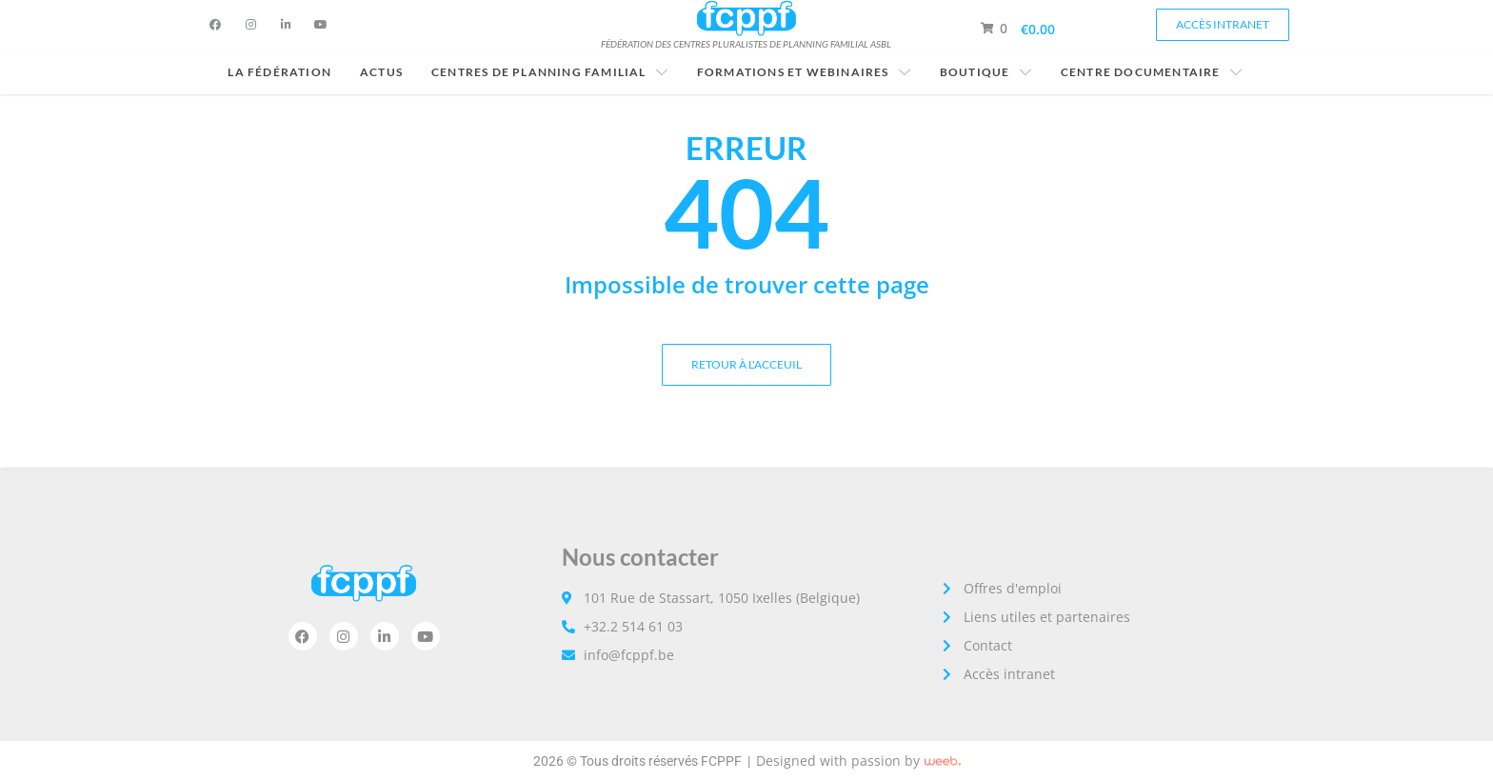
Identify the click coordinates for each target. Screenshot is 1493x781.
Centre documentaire (1152, 72)
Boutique (986, 72)
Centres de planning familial (549, 72)
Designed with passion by (838, 760)
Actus (381, 72)
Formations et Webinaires (804, 72)
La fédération (279, 72)
